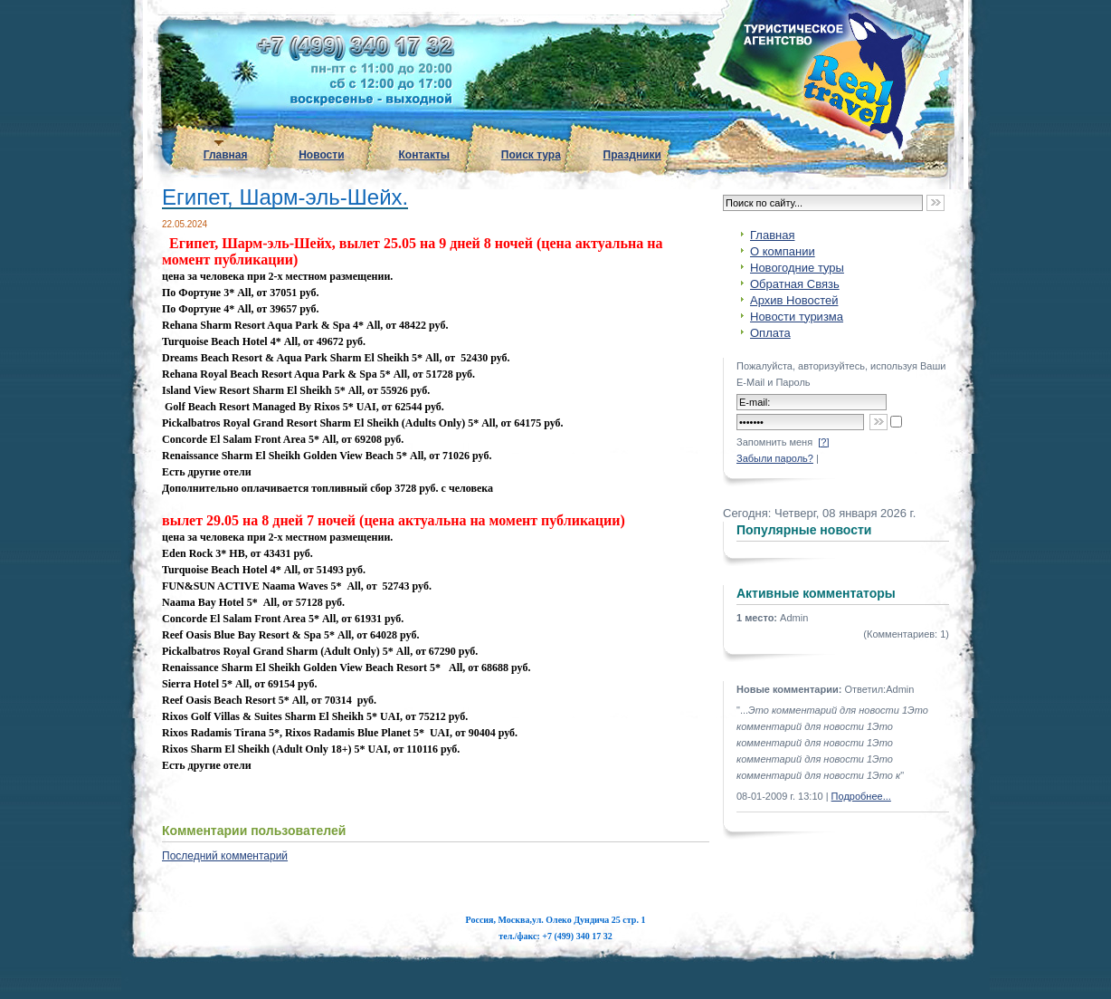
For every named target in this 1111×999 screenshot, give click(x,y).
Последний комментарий (225, 856)
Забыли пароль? (774, 458)
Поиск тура (531, 155)
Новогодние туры (797, 267)
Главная (226, 155)
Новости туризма (796, 316)
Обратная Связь (795, 284)
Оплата (770, 333)
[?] (823, 442)
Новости (321, 155)
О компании (782, 251)
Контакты (425, 155)
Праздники (632, 155)
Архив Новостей (794, 300)
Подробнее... (861, 796)
